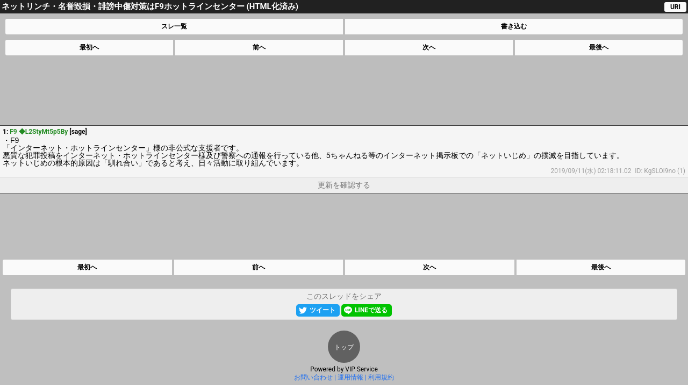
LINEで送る (371, 310)
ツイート (322, 310)
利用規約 (381, 377)
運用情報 (350, 377)
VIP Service (361, 369)
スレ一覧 (174, 26)
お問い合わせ (313, 377)
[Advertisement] (343, 90)
